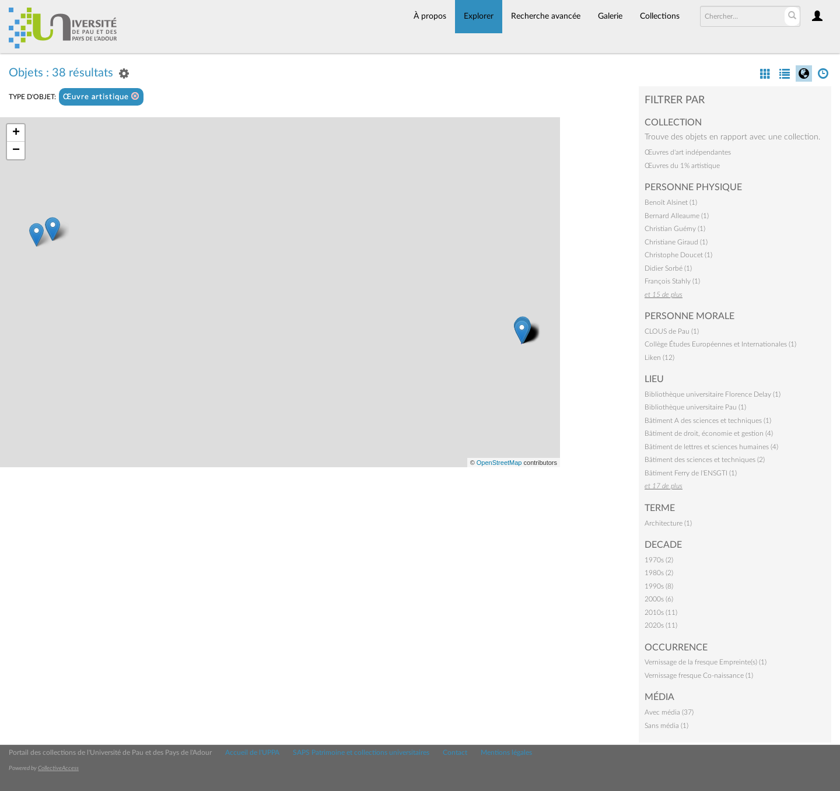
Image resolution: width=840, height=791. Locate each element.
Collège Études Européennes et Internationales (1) (720, 344)
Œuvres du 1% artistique (682, 165)
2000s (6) (659, 599)
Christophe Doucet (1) (678, 254)
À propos (430, 16)
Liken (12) (659, 357)
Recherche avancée (545, 16)
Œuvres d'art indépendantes (688, 152)
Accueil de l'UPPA (252, 752)
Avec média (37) (669, 712)
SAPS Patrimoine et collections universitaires (361, 752)
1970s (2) (659, 560)
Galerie (610, 16)
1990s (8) (659, 586)
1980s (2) (659, 572)
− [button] (16, 150)
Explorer (479, 16)
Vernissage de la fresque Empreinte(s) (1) (705, 662)
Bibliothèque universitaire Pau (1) (695, 407)
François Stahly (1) (672, 281)
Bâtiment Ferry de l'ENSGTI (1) (691, 473)
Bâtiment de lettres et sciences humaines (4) (711, 446)
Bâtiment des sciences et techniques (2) (705, 459)
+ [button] (16, 133)
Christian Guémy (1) (675, 228)
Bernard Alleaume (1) (677, 215)
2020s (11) (661, 625)
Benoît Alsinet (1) (671, 202)
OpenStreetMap (499, 462)
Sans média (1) (666, 725)
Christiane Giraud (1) (676, 242)
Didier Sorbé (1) (668, 268)
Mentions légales (506, 752)
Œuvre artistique (101, 96)
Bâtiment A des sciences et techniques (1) (708, 420)
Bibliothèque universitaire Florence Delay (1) (712, 394)
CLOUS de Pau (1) (672, 331)
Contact (455, 752)
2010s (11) (661, 612)
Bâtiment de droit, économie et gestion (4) (709, 433)
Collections (660, 16)
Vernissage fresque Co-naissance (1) (699, 675)
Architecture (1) (668, 523)
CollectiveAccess (58, 768)
